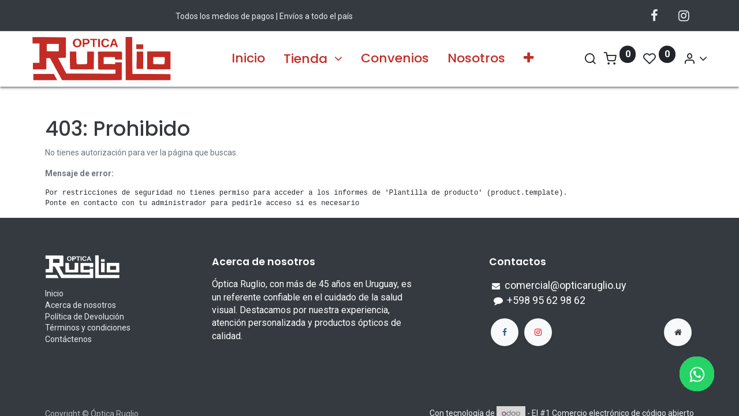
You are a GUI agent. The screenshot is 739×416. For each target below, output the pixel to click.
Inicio (54, 293)
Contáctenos (68, 339)
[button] (528, 58)
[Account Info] (682, 58)
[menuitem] (248, 58)
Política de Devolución (84, 316)
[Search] (576, 58)
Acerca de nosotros (80, 305)
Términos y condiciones (87, 327)
